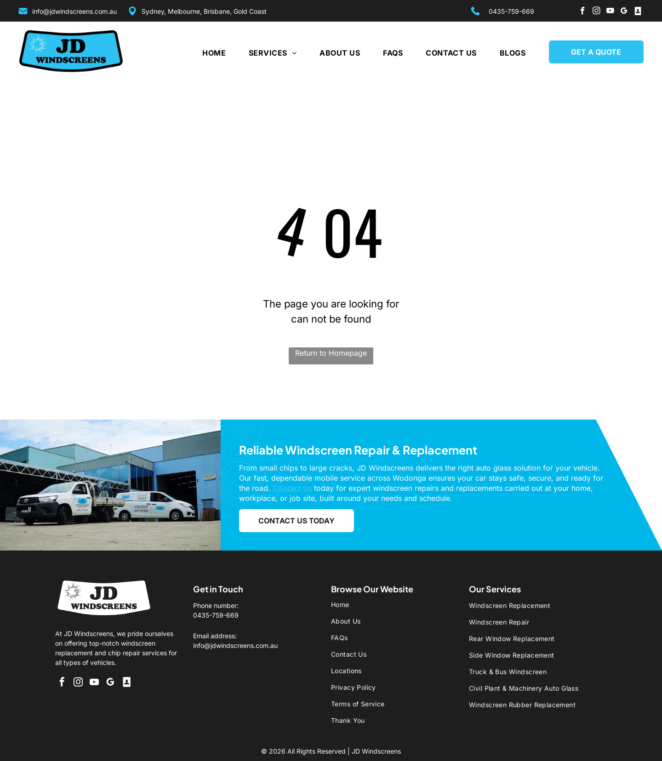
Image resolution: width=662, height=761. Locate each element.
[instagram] (596, 12)
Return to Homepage (331, 353)
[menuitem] (202, 52)
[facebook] (582, 12)
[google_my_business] (624, 12)
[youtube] (610, 12)
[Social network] (638, 12)
